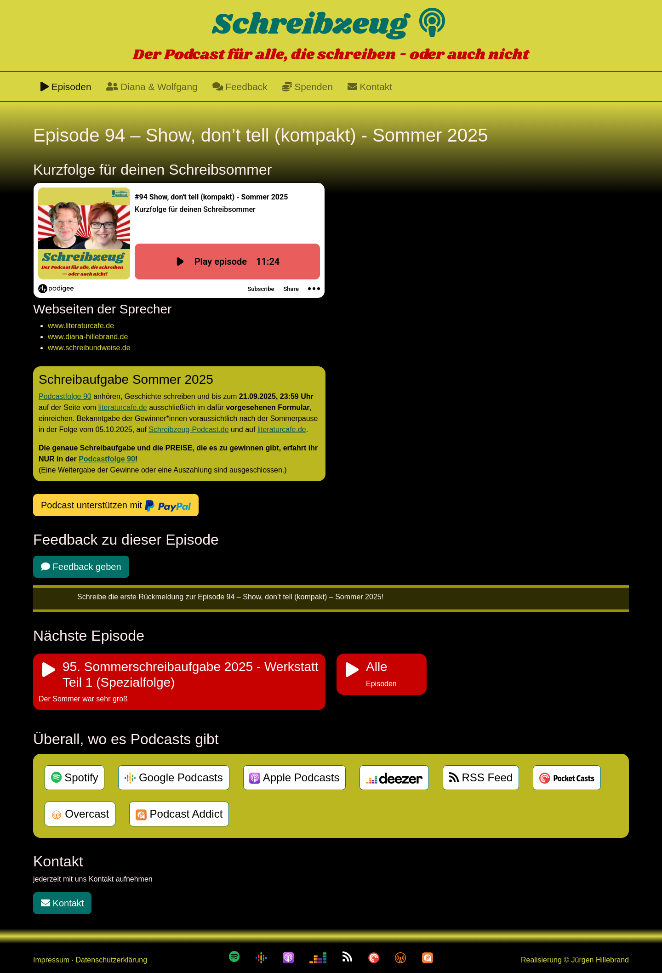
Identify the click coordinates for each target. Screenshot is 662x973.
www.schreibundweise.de (89, 348)
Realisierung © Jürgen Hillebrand (575, 960)
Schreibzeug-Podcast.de (188, 429)
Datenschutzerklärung (111, 960)
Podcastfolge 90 (65, 396)
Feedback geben (81, 567)
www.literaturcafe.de (81, 326)
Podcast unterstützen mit (116, 506)
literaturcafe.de (122, 407)
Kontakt (370, 86)
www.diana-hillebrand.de (88, 337)
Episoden (65, 86)
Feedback (240, 86)
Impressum (51, 960)
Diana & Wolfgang (152, 86)
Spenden (307, 86)
